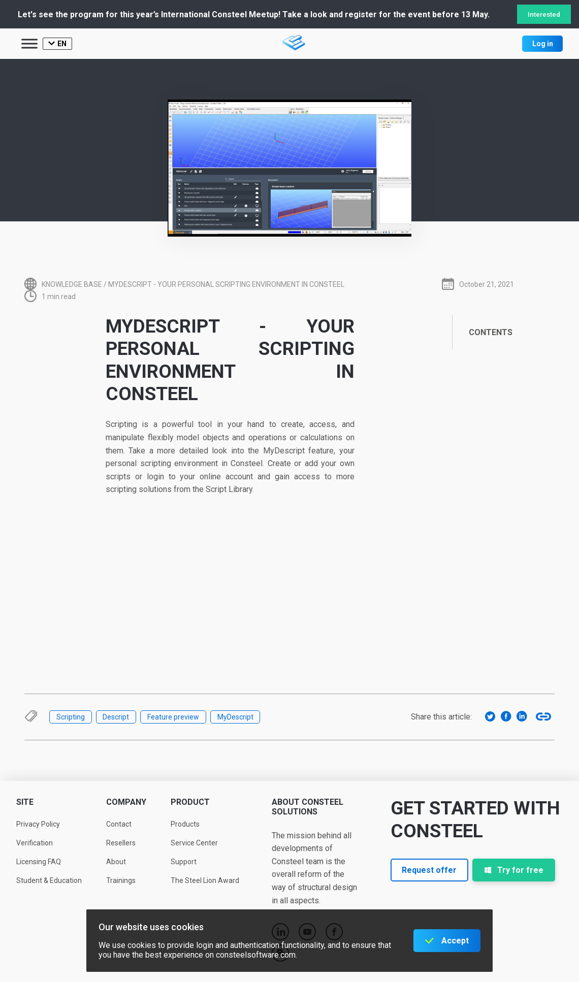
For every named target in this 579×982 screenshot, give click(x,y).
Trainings (121, 880)
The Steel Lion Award (205, 880)
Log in (542, 44)
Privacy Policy (38, 824)
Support (184, 862)
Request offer (429, 870)
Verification (34, 843)
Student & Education (49, 880)
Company (126, 802)
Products (185, 824)
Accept (455, 940)
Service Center (194, 843)
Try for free (513, 870)
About (116, 862)
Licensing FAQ (38, 862)
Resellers (121, 843)
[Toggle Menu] (29, 43)
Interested (544, 14)
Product (190, 802)
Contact (119, 824)
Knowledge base (72, 284)
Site (25, 802)
